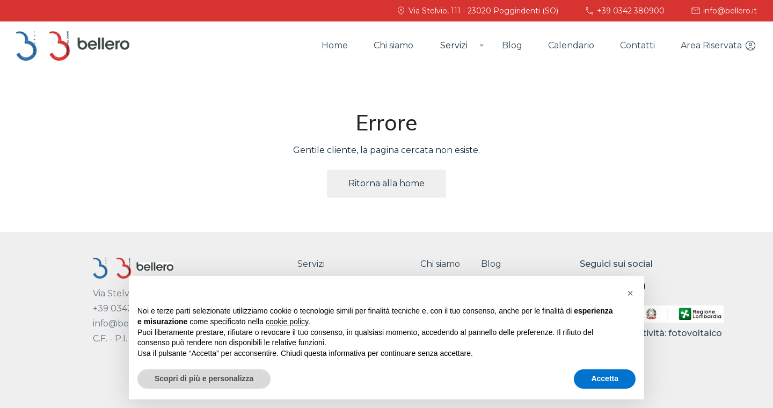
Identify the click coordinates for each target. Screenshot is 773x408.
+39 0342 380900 (624, 10)
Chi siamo (393, 45)
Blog (512, 45)
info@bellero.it (723, 10)
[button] (630, 293)
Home (335, 45)
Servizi (311, 264)
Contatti (637, 45)
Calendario (571, 45)
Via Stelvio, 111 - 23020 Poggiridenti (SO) (477, 10)
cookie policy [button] (287, 321)
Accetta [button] (604, 378)
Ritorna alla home (386, 183)
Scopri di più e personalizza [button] (204, 378)
